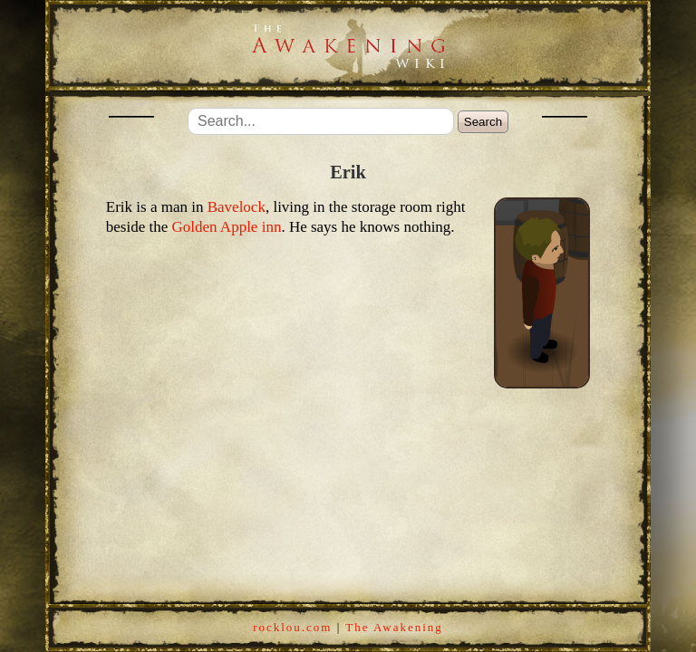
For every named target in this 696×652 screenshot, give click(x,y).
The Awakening (393, 627)
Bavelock (237, 207)
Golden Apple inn (227, 226)
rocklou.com (292, 627)
